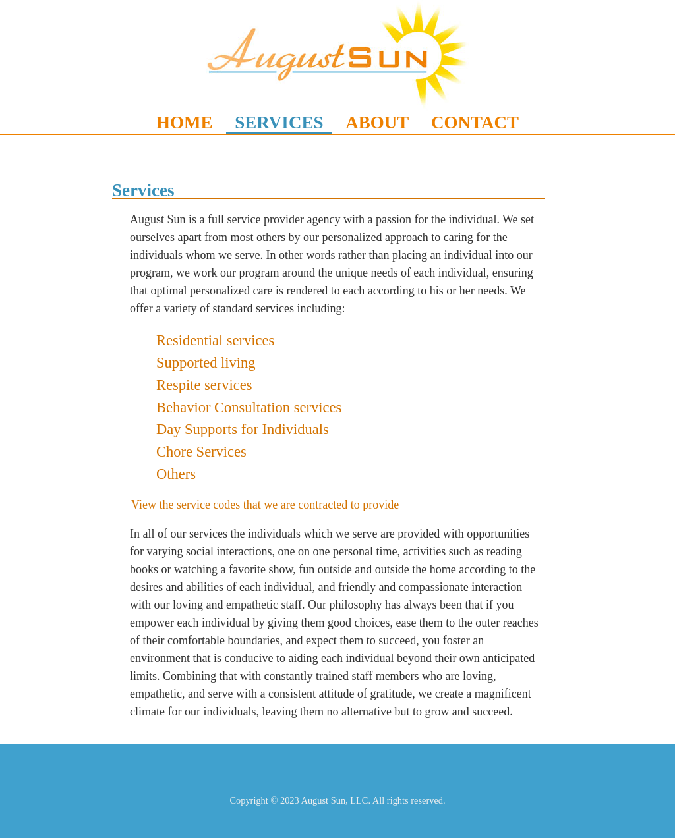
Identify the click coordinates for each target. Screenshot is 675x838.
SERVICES (279, 122)
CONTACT (475, 122)
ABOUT (377, 122)
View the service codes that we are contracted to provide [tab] (265, 504)
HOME (184, 122)
